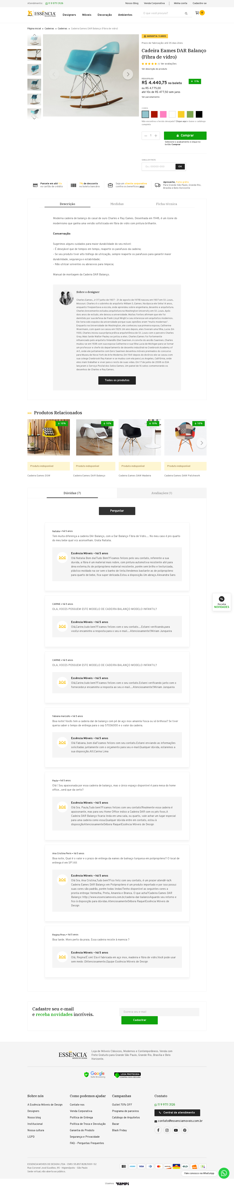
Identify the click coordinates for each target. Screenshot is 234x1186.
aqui (141, 184)
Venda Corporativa (154, 3)
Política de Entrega (81, 1115)
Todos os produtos (117, 382)
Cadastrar (183, 1017)
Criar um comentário (117, 517)
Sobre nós (35, 1093)
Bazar (115, 1121)
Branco (171, 109)
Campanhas (121, 1093)
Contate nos (77, 1102)
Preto (197, 109)
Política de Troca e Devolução (88, 1121)
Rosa (162, 109)
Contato (160, 1093)
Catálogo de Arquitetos (126, 1115)
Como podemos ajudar (88, 1093)
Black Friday (119, 1128)
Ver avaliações (167, 61)
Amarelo (180, 109)
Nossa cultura (35, 1128)
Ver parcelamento (151, 94)
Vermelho (153, 109)
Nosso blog (34, 1115)
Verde (188, 109)
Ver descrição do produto (154, 66)
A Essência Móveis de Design (45, 1102)
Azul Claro (144, 109)
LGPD (31, 1134)
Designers (33, 1108)
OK (180, 164)
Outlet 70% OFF (122, 1102)
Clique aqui (181, 119)
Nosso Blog (131, 3)
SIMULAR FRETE (149, 158)
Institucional (35, 1121)
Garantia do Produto (82, 1128)
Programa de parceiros (125, 1108)
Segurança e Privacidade (85, 1134)
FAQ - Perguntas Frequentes (87, 1140)
